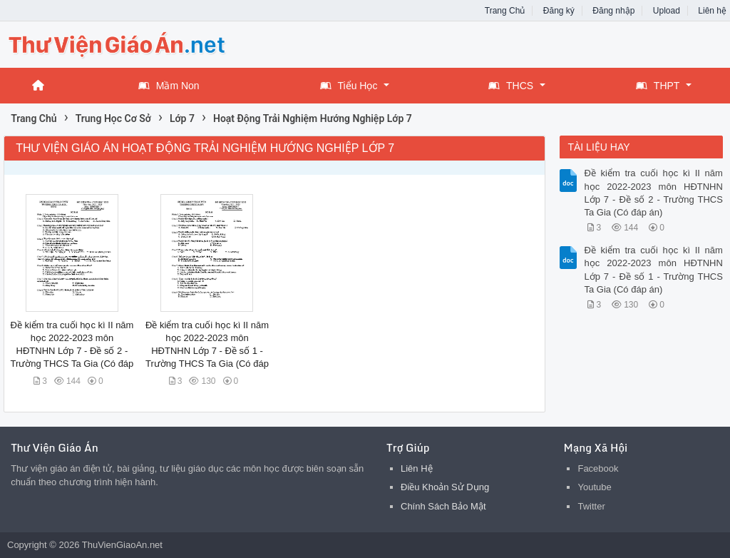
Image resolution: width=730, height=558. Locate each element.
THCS (510, 85)
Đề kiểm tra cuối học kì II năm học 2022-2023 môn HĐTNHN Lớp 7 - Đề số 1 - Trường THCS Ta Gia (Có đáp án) (653, 270)
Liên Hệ (417, 468)
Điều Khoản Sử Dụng (445, 487)
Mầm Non (169, 85)
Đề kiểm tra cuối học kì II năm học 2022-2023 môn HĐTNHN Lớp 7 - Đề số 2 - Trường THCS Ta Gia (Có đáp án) (653, 193)
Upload (666, 11)
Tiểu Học (349, 85)
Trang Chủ (505, 11)
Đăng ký (559, 11)
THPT (658, 85)
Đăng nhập (613, 11)
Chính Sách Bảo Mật (443, 506)
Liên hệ (712, 11)
